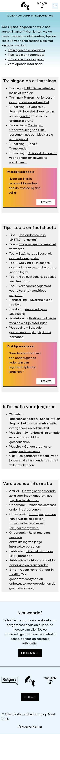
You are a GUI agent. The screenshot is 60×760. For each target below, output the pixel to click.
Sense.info (48, 418)
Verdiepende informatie (25, 64)
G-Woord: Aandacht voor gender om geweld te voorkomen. (33, 157)
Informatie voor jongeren (26, 59)
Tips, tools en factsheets (26, 54)
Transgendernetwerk (24, 451)
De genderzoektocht (34, 455)
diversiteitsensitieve (31, 290)
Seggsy (14, 423)
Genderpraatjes (36, 446)
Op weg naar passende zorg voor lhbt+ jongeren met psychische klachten (32, 495)
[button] (55, 6)
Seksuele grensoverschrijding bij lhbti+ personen (30, 332)
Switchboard (33, 432)
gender (24, 116)
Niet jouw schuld (30, 276)
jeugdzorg (16, 295)
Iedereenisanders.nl (23, 418)
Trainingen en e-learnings (26, 50)
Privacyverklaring (30, 727)
